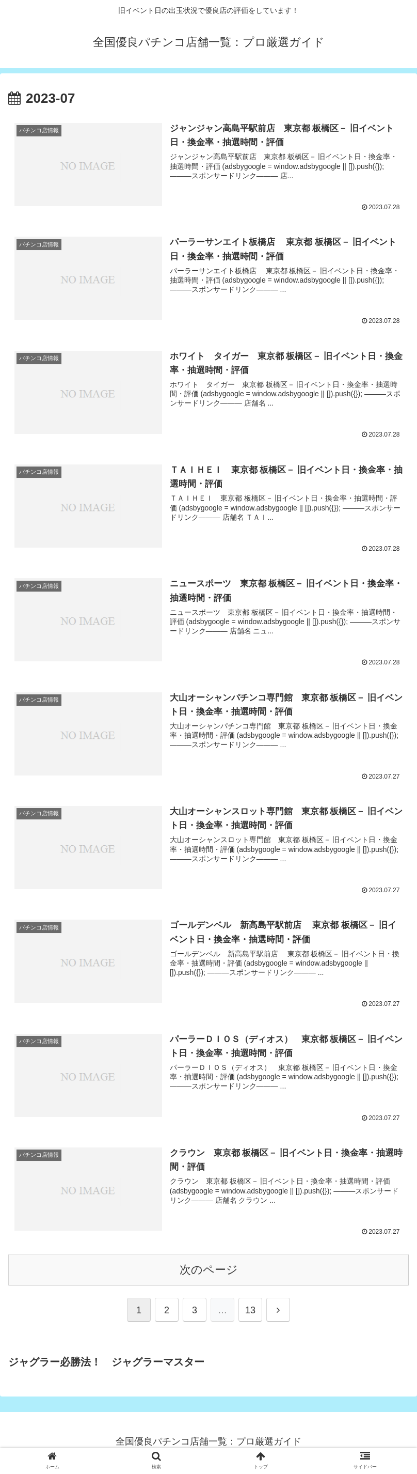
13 (250, 1313)
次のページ (209, 1271)
